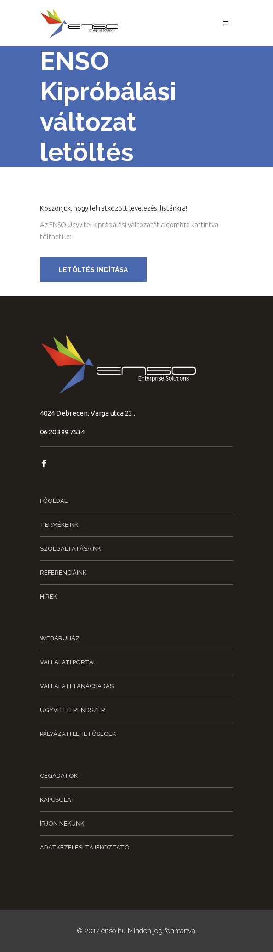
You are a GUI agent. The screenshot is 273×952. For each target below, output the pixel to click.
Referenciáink (63, 572)
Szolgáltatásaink (70, 548)
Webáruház (60, 638)
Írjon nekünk (62, 823)
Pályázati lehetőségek (78, 733)
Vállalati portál (68, 662)
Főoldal (54, 500)
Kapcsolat (57, 799)
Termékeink (59, 524)
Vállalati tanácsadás (77, 686)
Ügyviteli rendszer (72, 710)
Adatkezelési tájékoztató (85, 847)
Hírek (48, 596)
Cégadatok (59, 775)
